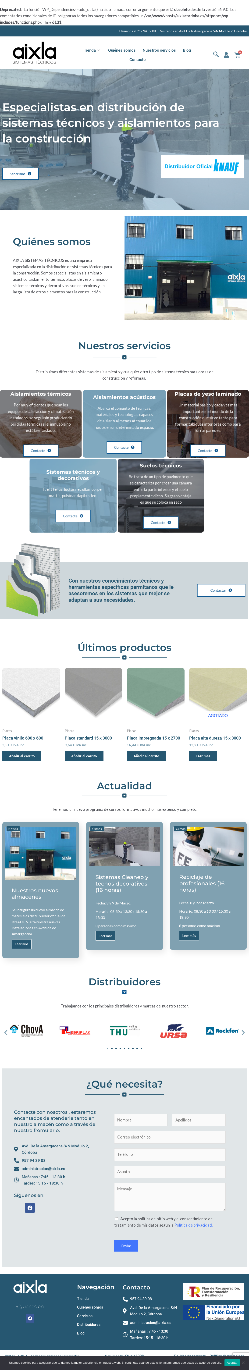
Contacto (137, 59)
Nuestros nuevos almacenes (35, 893)
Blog (187, 50)
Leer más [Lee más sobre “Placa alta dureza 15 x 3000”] (204, 756)
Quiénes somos (122, 50)
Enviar (126, 1247)
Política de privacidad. (193, 1226)
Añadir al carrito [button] (22, 756)
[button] (5, 1033)
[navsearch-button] (216, 55)
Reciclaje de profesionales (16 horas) (201, 883)
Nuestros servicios (159, 50)
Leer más (21, 945)
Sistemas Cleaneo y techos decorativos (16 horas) (122, 883)
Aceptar (232, 1362)
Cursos (97, 829)
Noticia (13, 829)
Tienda (92, 50)
